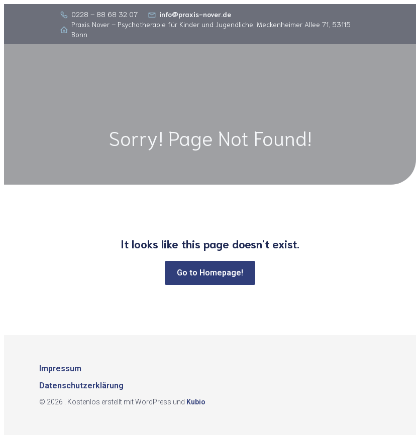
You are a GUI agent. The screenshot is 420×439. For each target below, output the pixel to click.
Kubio (195, 402)
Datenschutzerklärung (81, 385)
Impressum (60, 368)
